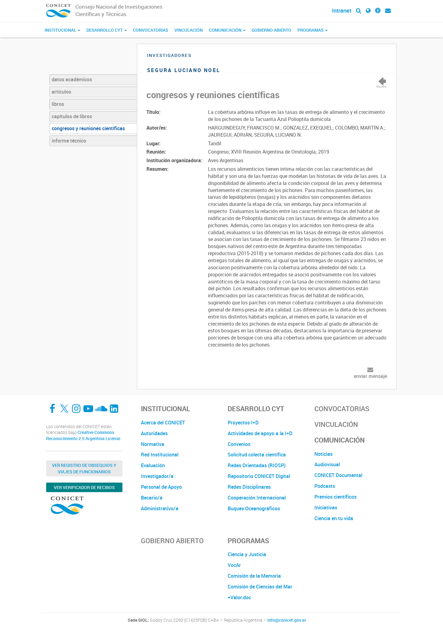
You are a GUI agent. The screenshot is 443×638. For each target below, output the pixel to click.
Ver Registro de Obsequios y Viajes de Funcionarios (84, 468)
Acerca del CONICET (163, 422)
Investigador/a (157, 476)
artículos (61, 91)
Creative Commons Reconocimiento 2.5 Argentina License (83, 435)
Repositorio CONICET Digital (259, 476)
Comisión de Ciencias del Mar (260, 586)
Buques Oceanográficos (254, 508)
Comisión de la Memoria (254, 575)
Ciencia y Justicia (247, 554)
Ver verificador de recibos (84, 487)
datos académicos (72, 79)
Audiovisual (327, 464)
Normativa (152, 444)
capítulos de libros (72, 116)
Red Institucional (159, 454)
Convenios (239, 444)
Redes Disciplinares (249, 487)
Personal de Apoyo (161, 487)
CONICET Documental (338, 475)
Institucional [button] (62, 30)
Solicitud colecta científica (257, 454)
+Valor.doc (239, 597)
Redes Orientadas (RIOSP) (256, 465)
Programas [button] (312, 30)
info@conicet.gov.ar (286, 620)
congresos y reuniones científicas (88, 128)
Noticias (323, 454)
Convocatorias (150, 30)
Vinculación (188, 30)
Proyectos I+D (243, 422)
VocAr (234, 565)
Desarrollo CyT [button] (106, 30)
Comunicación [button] (227, 30)
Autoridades (154, 433)
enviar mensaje (370, 376)
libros (58, 104)
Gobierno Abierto (271, 30)
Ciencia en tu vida (333, 518)
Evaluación (153, 465)
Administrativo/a (159, 508)
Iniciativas (325, 507)
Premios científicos (335, 496)
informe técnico (69, 140)
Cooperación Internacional (257, 497)
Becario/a (151, 497)
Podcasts (324, 486)
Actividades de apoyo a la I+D (260, 433)
